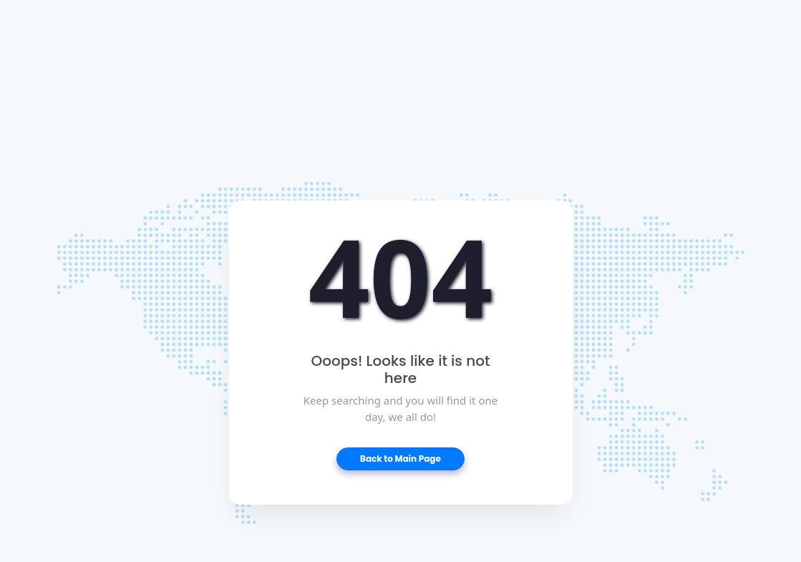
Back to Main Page (400, 458)
